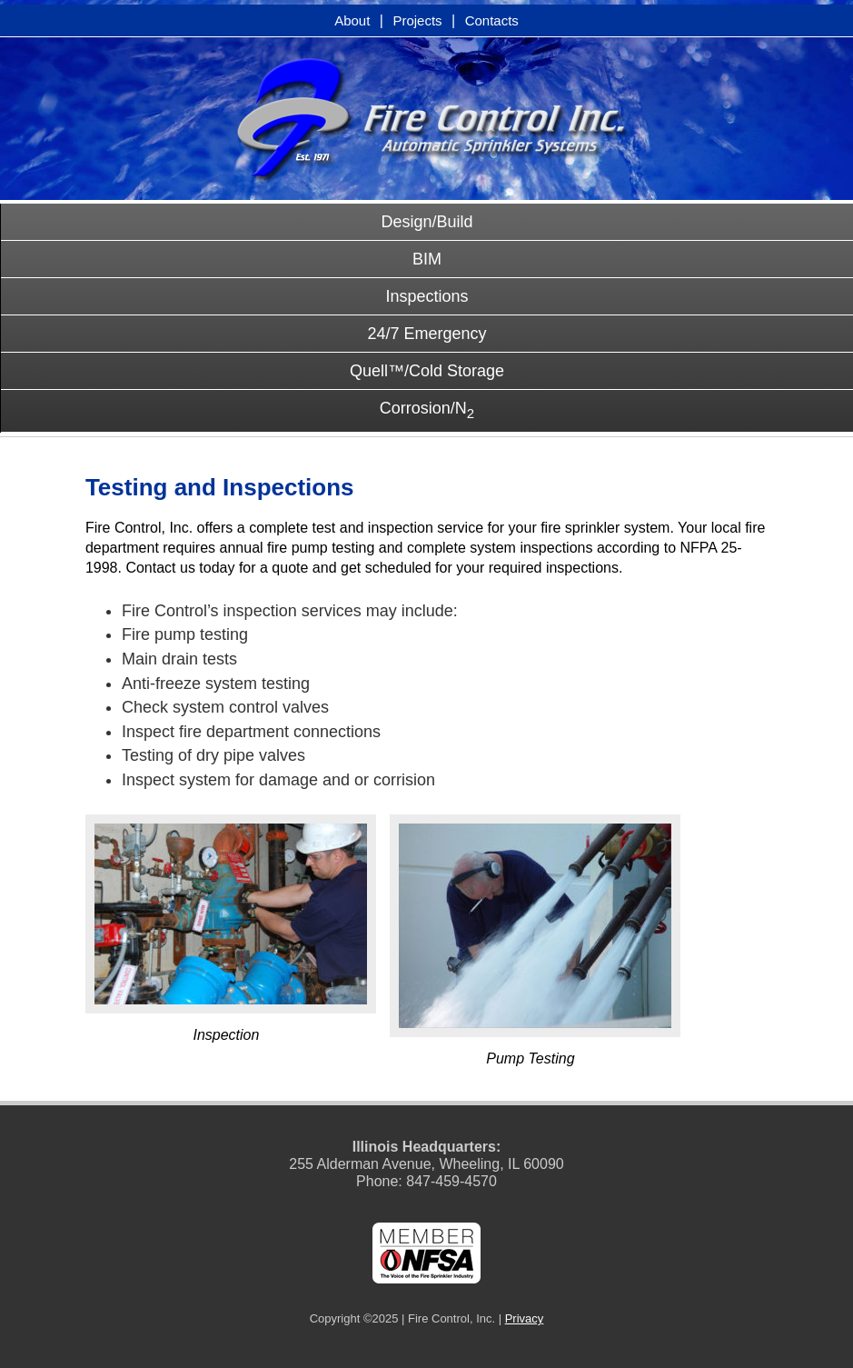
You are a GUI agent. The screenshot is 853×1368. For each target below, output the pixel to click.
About (352, 20)
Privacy (524, 1318)
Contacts (492, 20)
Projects (416, 20)
